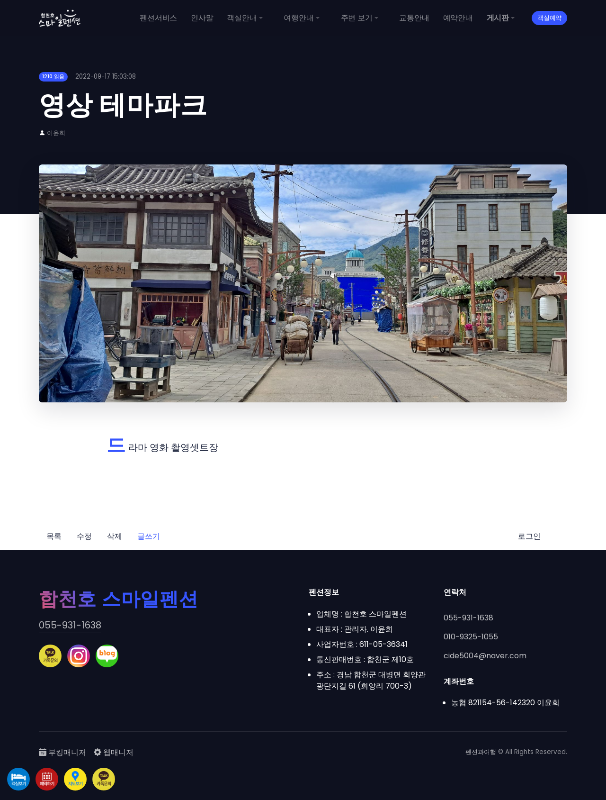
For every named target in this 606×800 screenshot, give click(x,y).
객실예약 (549, 17)
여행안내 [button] (298, 17)
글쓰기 (148, 536)
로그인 (529, 536)
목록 (54, 536)
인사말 (202, 17)
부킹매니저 (62, 752)
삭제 (114, 536)
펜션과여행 (480, 751)
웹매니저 (114, 752)
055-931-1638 (70, 625)
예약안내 (458, 17)
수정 (84, 536)
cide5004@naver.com (485, 655)
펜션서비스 (158, 17)
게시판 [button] (498, 17)
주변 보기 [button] (357, 17)
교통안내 (414, 17)
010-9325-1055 (471, 636)
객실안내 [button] (242, 17)
